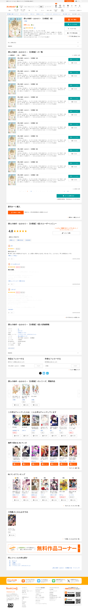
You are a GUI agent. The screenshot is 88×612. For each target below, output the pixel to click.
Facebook (24, 606)
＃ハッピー (15, 281)
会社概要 (51, 589)
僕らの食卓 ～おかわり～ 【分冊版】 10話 (28, 175)
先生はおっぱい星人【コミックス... (44, 428)
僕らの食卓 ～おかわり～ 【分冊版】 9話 (28, 162)
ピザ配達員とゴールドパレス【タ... (25, 459)
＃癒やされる (20, 240)
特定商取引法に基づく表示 (55, 597)
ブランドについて (53, 591)
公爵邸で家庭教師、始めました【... (44, 459)
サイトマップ (52, 600)
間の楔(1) (15, 427)
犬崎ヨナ (52, 494)
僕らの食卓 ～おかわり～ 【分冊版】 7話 (28, 136)
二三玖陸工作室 (58, 461)
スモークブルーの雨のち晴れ (34, 492)
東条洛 (14, 494)
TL (36, 10)
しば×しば (13, 289)
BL (29, 10)
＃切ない (15, 255)
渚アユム (61, 494)
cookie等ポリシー (53, 598)
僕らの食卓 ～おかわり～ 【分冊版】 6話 (28, 123)
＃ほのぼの (27, 240)
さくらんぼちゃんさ (15, 264)
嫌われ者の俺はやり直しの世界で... (53, 493)
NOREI (66, 461)
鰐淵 (42, 430)
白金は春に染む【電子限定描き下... (34, 428)
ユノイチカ (71, 494)
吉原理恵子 (15, 430)
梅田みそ (24, 494)
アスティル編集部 (20, 494)
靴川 (51, 430)
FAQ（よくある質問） (40, 597)
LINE (23, 598)
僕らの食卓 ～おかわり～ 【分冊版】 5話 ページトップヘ (66, 567)
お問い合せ (37, 600)
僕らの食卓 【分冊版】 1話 (25, 397)
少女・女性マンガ (22, 10)
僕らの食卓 (33, 396)
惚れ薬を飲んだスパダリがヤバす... (34, 459)
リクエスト (37, 602)
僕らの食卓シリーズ (22, 336)
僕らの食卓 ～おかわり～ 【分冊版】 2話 (28, 71)
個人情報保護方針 (53, 595)
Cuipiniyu (52, 461)
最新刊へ (24, 55)
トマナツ (77, 461)
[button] (17, 404)
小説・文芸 (49, 10)
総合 (10, 10)
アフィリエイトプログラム (41, 603)
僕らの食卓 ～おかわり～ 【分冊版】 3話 (28, 84)
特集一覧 (24, 592)
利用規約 (51, 594)
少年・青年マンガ (16, 10)
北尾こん (71, 461)
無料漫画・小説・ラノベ (27, 591)
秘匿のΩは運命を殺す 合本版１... (54, 428)
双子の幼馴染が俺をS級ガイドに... (53, 459)
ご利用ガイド (79, 10)
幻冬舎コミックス (22, 332)
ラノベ (42, 10)
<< (20, 191)
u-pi (23, 461)
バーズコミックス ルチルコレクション (27, 334)
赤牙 (55, 494)
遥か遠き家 (24, 427)
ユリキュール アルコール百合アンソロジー (11, 530)
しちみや (33, 430)
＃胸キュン (12, 240)
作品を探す (37, 591)
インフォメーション (39, 598)
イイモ (70, 430)
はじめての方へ (73, 10)
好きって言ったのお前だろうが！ (25, 493)
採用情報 (51, 592)
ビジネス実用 (56, 10)
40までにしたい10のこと (44, 492)
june (12, 245)
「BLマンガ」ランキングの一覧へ (72, 505)
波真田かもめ (34, 494)
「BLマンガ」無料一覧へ (74, 468)
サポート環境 (38, 595)
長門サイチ (20, 430)
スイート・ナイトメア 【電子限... (72, 428)
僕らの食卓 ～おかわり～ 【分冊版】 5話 (28, 110)
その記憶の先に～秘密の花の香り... (16, 459)
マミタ (42, 494)
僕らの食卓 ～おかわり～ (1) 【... (16, 397)
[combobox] (31, 6)
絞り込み (21, 7)
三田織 (25, 21)
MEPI (42, 461)
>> (67, 191)
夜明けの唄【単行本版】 (72, 492)
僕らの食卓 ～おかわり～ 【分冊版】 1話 (28, 58)
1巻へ (18, 55)
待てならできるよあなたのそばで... (63, 428)
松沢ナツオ (62, 461)
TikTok (23, 603)
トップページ (25, 589)
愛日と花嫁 (62, 491)
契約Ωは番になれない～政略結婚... (17, 492)
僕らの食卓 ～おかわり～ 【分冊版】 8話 (28, 149)
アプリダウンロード (39, 592)
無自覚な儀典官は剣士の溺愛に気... (72, 459)
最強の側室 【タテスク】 (63, 458)
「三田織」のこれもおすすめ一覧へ (72, 539)
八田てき (24, 430)
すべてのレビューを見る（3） (73, 317)
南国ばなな (33, 461)
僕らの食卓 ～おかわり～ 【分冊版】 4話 (28, 97)
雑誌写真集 (62, 10)
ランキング (24, 594)
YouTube (24, 605)
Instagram (24, 602)
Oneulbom (15, 461)
